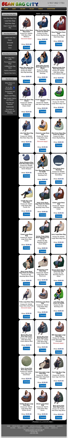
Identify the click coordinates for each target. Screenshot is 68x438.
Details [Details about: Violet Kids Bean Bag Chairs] (27, 115)
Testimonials (10, 107)
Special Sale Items (10, 73)
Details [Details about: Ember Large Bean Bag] (59, 216)
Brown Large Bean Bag (43, 404)
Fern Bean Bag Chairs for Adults (42, 171)
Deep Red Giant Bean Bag (59, 33)
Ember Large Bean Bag (59, 203)
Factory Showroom (10, 70)
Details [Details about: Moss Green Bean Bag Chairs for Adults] (27, 284)
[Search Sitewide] (55, 6)
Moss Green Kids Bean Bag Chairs (58, 406)
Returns (12, 428)
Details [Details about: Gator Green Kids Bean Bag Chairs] (27, 382)
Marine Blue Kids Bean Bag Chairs (26, 335)
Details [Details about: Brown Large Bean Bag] (43, 417)
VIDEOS (40, 8)
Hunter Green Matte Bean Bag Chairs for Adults (42, 237)
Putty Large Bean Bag (26, 302)
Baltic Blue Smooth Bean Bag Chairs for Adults (42, 67)
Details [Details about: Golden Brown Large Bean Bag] (27, 417)
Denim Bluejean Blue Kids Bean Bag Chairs (26, 163)
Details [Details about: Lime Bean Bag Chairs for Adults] (59, 314)
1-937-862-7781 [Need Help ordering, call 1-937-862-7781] (55, 3)
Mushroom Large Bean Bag (42, 270)
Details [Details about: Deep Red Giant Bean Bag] (59, 44)
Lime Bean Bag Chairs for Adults (58, 302)
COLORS (22, 8)
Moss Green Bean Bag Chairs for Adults (26, 272)
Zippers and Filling (10, 95)
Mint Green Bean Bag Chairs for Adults (59, 133)
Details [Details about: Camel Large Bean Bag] (27, 248)
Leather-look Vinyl (9, 37)
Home (38, 13)
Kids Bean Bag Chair (10, 18)
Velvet (10, 45)
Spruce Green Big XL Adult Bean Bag (59, 270)
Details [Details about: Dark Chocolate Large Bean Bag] (43, 386)
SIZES (14, 8)
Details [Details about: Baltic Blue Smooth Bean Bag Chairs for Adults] (43, 80)
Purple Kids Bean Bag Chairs (42, 100)
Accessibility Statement (35, 428)
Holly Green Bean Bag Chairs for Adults (43, 203)
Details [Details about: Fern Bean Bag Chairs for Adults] (43, 183)
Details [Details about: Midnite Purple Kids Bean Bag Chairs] (59, 81)
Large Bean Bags (10, 21)
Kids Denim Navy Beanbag (58, 169)
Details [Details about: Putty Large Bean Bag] (27, 317)
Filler (32, 8)
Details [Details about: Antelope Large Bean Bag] (43, 315)
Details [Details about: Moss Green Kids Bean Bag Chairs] (59, 418)
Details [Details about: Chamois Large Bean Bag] (43, 150)
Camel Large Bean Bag (26, 235)
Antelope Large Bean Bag (42, 302)
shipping (27, 78)
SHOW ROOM (51, 8)
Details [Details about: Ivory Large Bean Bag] (59, 245)
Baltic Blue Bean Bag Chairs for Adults (26, 68)
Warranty (60, 426)
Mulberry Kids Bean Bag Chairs (26, 31)
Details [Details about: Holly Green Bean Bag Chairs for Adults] (43, 215)
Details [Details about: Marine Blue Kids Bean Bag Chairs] (27, 348)
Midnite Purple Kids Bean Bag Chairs (58, 68)
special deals (16, 426)
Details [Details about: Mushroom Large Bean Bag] (43, 283)
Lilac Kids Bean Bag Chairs (26, 133)
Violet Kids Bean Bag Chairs (26, 100)
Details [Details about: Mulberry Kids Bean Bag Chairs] (27, 47)
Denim (10, 40)
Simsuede (10, 42)
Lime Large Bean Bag (59, 99)
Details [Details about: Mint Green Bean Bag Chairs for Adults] (59, 145)
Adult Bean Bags (10, 23)
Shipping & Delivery (35, 426)
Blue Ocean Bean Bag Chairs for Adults (42, 31)
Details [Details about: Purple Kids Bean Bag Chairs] (43, 111)
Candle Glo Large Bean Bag (26, 201)
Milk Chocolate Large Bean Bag (59, 335)
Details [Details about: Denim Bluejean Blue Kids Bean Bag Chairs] (27, 176)
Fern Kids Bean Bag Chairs (58, 373)
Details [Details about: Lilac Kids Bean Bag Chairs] (27, 145)
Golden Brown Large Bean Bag (26, 404)
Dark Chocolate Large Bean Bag (43, 373)
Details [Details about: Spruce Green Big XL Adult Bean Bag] (59, 284)
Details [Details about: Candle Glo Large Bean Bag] (27, 214)
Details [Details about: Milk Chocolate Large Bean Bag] (59, 352)
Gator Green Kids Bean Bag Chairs (26, 369)
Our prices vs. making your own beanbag (10, 111)
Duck (9, 48)
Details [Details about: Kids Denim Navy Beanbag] (59, 182)
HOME (6, 8)
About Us (25, 426)
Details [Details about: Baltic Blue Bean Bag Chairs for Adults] (27, 81)
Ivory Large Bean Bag (59, 234)
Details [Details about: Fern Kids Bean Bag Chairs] (59, 384)
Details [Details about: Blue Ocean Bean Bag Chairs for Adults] (43, 42)
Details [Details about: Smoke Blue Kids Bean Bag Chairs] (43, 350)
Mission (47, 428)
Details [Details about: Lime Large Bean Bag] (59, 111)
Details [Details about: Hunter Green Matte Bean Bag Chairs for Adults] (43, 251)
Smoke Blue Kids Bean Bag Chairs (42, 337)
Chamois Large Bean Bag (42, 133)
